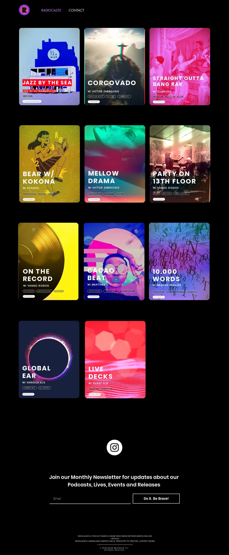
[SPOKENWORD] (30, 194)
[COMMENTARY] (29, 387)
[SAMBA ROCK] (124, 96)
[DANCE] (42, 194)
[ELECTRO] (110, 96)
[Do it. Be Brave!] (156, 499)
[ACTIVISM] (192, 292)
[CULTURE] (181, 292)
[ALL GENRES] (44, 387)
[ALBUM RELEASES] (44, 291)
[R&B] (176, 193)
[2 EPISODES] (94, 101)
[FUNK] (156, 193)
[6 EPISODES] (29, 199)
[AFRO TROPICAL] (127, 291)
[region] (49, 70)
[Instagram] (114, 447)
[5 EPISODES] (29, 296)
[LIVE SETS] (94, 389)
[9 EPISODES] (94, 199)
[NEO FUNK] (167, 193)
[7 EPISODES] (159, 199)
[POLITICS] (171, 292)
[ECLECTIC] (109, 194)
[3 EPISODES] (159, 102)
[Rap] (180, 96)
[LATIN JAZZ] (110, 291)
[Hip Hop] (158, 96)
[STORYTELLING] (95, 194)
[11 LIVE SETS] (95, 394)
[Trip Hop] (170, 96)
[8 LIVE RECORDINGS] (31, 101)
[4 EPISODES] (159, 297)
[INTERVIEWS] (29, 291)
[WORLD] (52, 194)
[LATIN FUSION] (94, 291)
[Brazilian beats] (96, 96)
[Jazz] (27, 96)
